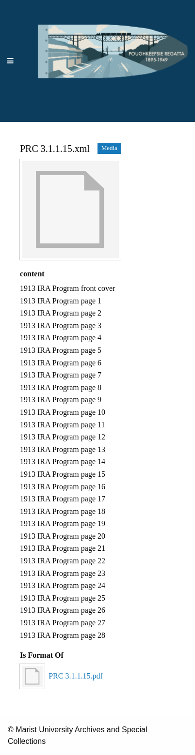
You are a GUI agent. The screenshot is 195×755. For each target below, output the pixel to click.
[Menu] (10, 61)
